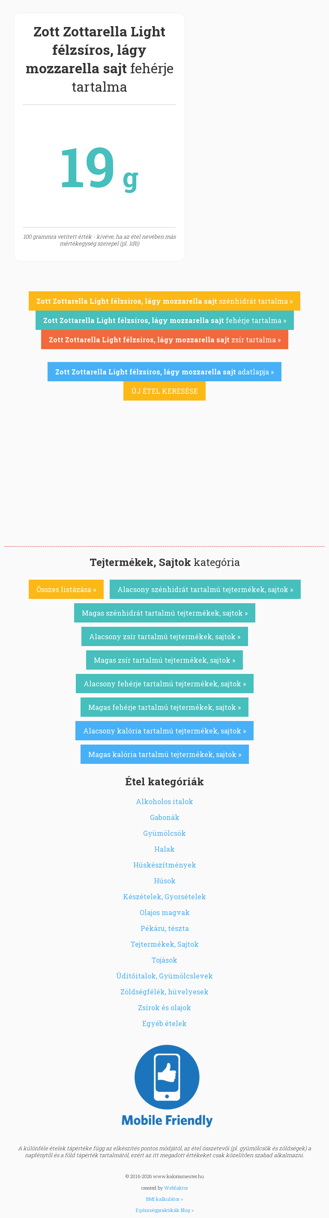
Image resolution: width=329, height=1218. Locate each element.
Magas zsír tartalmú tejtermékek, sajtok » (164, 659)
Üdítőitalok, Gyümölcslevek (164, 975)
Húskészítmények (164, 864)
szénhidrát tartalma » (164, 300)
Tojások (164, 959)
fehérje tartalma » (164, 320)
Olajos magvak (165, 912)
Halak (164, 848)
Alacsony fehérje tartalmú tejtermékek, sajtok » (165, 683)
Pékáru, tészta (165, 928)
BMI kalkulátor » (164, 1199)
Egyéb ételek (164, 1023)
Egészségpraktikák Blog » (165, 1210)
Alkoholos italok (164, 801)
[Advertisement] (164, 482)
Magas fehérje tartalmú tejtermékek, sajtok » (164, 707)
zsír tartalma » (165, 339)
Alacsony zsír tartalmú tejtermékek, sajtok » (164, 636)
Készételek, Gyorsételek (164, 896)
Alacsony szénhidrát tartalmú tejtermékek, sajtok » (205, 589)
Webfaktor (176, 1188)
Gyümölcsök (164, 833)
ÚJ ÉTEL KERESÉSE (164, 390)
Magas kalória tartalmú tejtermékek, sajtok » (164, 754)
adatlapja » (164, 371)
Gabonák (164, 817)
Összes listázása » (66, 589)
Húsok (165, 880)
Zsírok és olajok (164, 1007)
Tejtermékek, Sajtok (165, 944)
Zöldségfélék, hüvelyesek (164, 991)
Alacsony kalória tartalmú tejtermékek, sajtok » (164, 730)
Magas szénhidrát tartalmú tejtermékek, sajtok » (165, 612)
